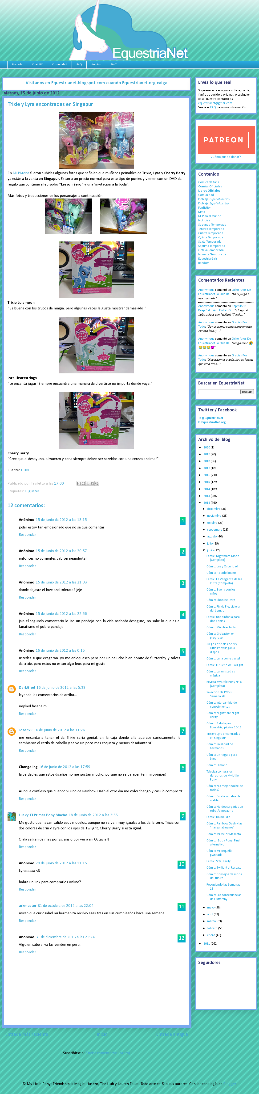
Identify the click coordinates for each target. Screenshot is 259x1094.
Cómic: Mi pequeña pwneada (219, 853)
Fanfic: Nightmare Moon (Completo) (222, 558)
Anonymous (206, 290)
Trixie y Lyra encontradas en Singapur (223, 736)
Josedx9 (25, 730)
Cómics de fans (208, 182)
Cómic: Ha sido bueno (221, 573)
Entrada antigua (172, 1034)
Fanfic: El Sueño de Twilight (224, 665)
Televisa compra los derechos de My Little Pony (222, 775)
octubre (212, 523)
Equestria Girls (208, 259)
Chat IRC (37, 64)
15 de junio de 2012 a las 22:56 (61, 614)
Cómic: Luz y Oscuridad (222, 566)
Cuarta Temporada (210, 233)
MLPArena (21, 173)
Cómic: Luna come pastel (223, 658)
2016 (207, 475)
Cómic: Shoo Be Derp (220, 600)
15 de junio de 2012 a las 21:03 (61, 582)
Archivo (96, 64)
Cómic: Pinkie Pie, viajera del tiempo (223, 608)
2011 (207, 944)
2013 (207, 496)
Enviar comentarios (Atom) (108, 1053)
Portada (17, 64)
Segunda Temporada (212, 225)
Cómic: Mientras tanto (221, 627)
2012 (207, 503)
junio (210, 550)
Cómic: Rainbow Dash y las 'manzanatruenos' (224, 825)
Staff (114, 64)
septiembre (215, 530)
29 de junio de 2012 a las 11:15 (61, 863)
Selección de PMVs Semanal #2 (219, 694)
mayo (211, 907)
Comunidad (59, 64)
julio (210, 543)
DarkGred (27, 688)
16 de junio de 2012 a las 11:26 (59, 730)
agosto (212, 536)
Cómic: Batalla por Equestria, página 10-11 (224, 725)
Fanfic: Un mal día (218, 817)
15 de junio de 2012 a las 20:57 (61, 551)
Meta (201, 212)
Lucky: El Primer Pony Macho (43, 815)
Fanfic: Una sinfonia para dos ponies (223, 619)
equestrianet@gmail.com (215, 103)
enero (211, 935)
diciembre (214, 509)
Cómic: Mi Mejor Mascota (223, 834)
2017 (207, 468)
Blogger (229, 1084)
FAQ (79, 64)
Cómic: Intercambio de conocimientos (221, 705)
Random (204, 263)
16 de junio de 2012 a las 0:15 (60, 651)
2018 (207, 461)
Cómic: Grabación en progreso (220, 636)
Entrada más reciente (26, 1034)
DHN (25, 470)
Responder (27, 535)
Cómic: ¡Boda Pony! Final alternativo (223, 842)
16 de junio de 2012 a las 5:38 (60, 688)
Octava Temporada (211, 250)
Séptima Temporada (211, 246)
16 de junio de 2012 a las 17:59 (64, 767)
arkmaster (27, 906)
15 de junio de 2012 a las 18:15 (61, 520)
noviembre (214, 516)
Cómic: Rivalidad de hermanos (219, 746)
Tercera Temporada (211, 229)
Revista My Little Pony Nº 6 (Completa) (224, 684)
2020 (207, 447)
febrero (212, 928)
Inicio (102, 1034)
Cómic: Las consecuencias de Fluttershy (223, 897)
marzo (212, 921)
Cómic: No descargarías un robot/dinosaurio (224, 809)
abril (210, 914)
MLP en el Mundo (209, 216)
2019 (207, 454)
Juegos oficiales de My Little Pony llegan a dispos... (221, 648)
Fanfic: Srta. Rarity (218, 861)
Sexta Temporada (210, 242)
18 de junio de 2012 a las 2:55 (93, 815)
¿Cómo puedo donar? (226, 157)
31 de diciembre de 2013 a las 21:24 (65, 937)
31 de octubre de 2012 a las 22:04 (65, 906)
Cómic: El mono (216, 765)
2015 (207, 482)
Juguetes (32, 491)
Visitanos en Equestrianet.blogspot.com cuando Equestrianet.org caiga (96, 83)
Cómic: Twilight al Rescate (223, 868)
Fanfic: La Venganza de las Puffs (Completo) (224, 581)
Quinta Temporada (210, 237)
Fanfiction (204, 208)
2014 (207, 489)
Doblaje (213, 199)
